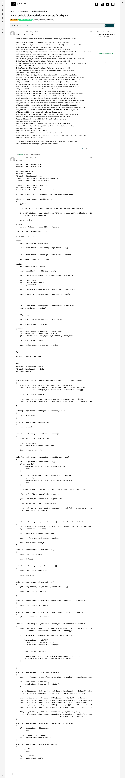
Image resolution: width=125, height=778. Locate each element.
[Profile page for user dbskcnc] (12, 33)
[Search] (2, 25)
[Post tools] (90, 148)
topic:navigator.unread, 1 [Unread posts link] (106, 53)
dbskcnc (18, 32)
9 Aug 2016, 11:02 (31, 32)
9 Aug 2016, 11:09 (31, 158)
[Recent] (2, 6)
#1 (91, 32)
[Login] (122, 2)
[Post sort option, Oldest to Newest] (18, 25)
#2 (91, 158)
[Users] (2, 17)
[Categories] (2, 2)
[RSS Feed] (27, 25)
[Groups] (2, 21)
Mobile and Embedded (25, 20)
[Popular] (2, 13)
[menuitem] (122, 2)
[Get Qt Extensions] (2, 29)
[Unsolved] (2, 33)
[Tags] (2, 10)
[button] (2, 775)
